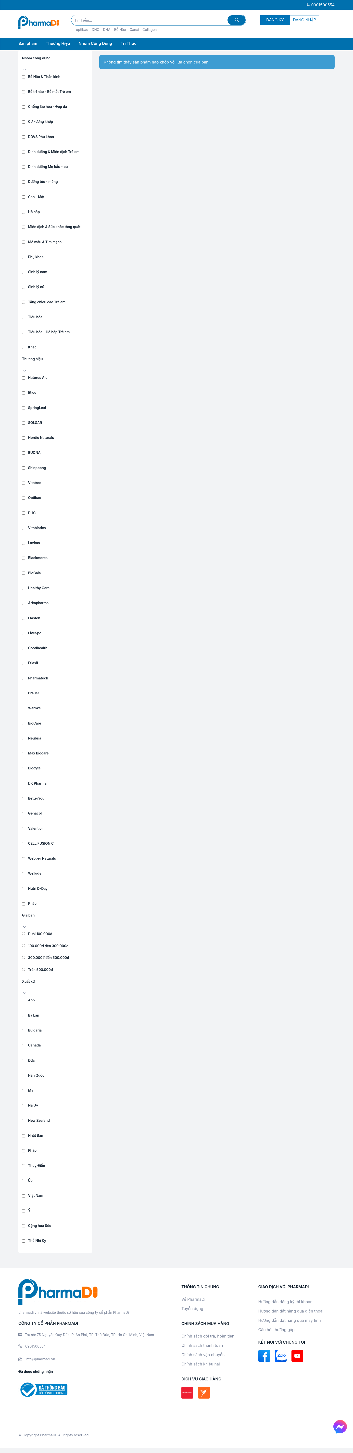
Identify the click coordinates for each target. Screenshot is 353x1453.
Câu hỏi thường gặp (276, 1329)
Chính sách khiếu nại (200, 1364)
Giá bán (28, 915)
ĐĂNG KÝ (275, 20)
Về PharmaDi (193, 1299)
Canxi (134, 29)
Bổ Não (120, 29)
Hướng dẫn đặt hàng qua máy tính (289, 1320)
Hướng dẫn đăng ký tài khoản (285, 1301)
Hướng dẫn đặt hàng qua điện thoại (291, 1311)
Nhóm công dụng (36, 58)
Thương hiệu (32, 359)
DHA (106, 29)
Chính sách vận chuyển (203, 1354)
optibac (82, 29)
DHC (95, 29)
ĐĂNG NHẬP (304, 20)
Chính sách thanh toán (202, 1345)
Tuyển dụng (192, 1308)
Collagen (149, 29)
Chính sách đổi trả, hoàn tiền (207, 1336)
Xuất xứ (28, 981)
